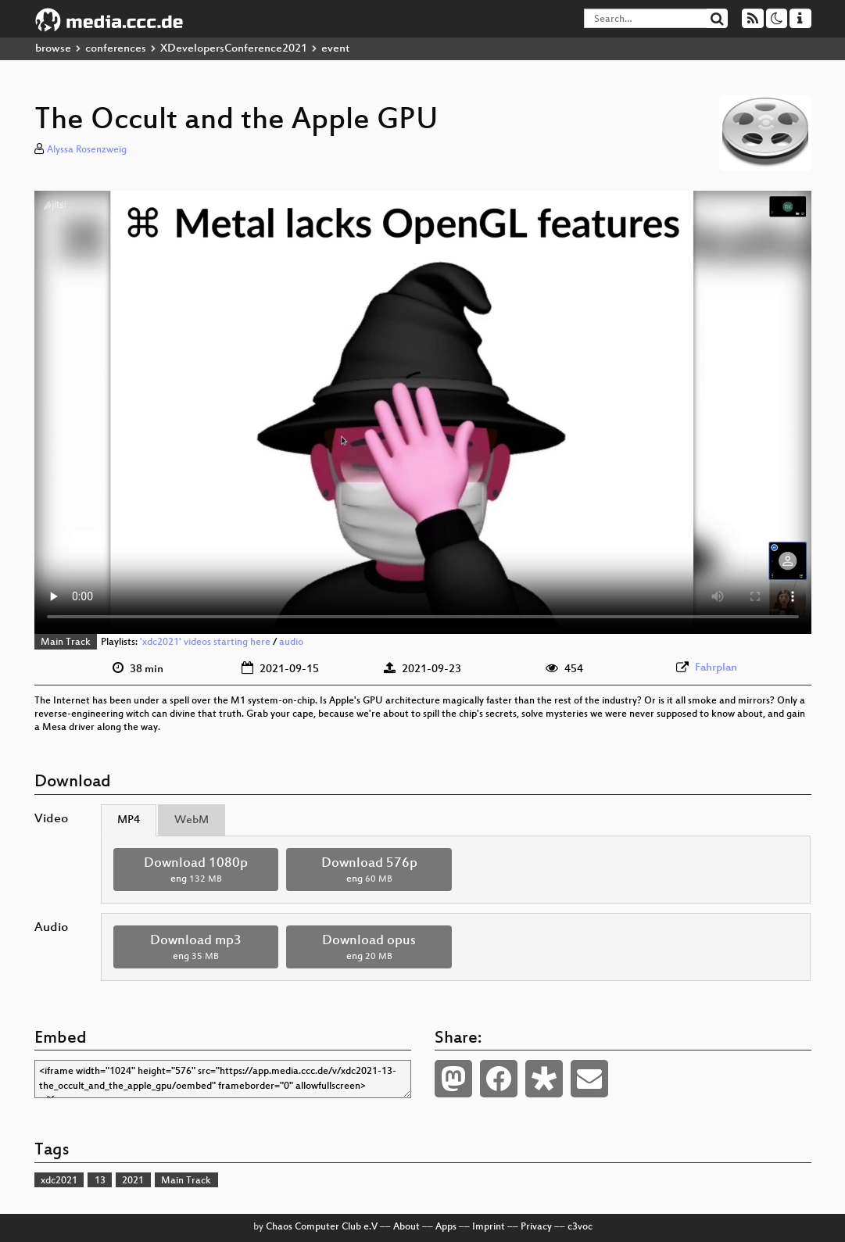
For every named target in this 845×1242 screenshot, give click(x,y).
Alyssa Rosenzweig (87, 150)
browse (53, 48)
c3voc (580, 1227)
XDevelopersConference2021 (233, 48)
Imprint (488, 1227)
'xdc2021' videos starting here (205, 642)
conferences (115, 48)
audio (291, 642)
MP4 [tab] (128, 820)
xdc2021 (59, 1181)
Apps (446, 1227)
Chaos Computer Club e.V (322, 1227)
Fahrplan (716, 668)
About (406, 1227)
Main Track (66, 642)
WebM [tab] (191, 820)
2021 (133, 1181)
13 (100, 1181)
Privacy (536, 1227)
